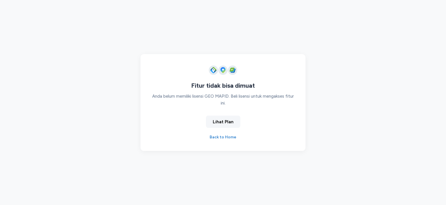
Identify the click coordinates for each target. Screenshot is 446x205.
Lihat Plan (223, 121)
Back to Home (223, 137)
